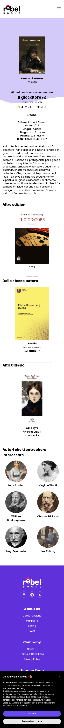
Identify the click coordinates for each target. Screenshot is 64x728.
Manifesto (32, 621)
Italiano (37, 129)
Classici (31, 114)
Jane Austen (16, 485)
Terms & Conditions (32, 654)
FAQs (32, 631)
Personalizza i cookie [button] (32, 721)
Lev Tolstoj (48, 551)
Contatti (32, 649)
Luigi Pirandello (16, 551)
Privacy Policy (32, 659)
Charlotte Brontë (32, 431)
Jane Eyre (32, 428)
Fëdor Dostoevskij (32, 102)
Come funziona (32, 615)
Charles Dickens (48, 516)
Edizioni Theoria (37, 122)
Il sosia (32, 343)
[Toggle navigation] (58, 9)
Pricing (32, 626)
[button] (59, 676)
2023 (32, 267)
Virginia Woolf (48, 485)
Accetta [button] (32, 713)
